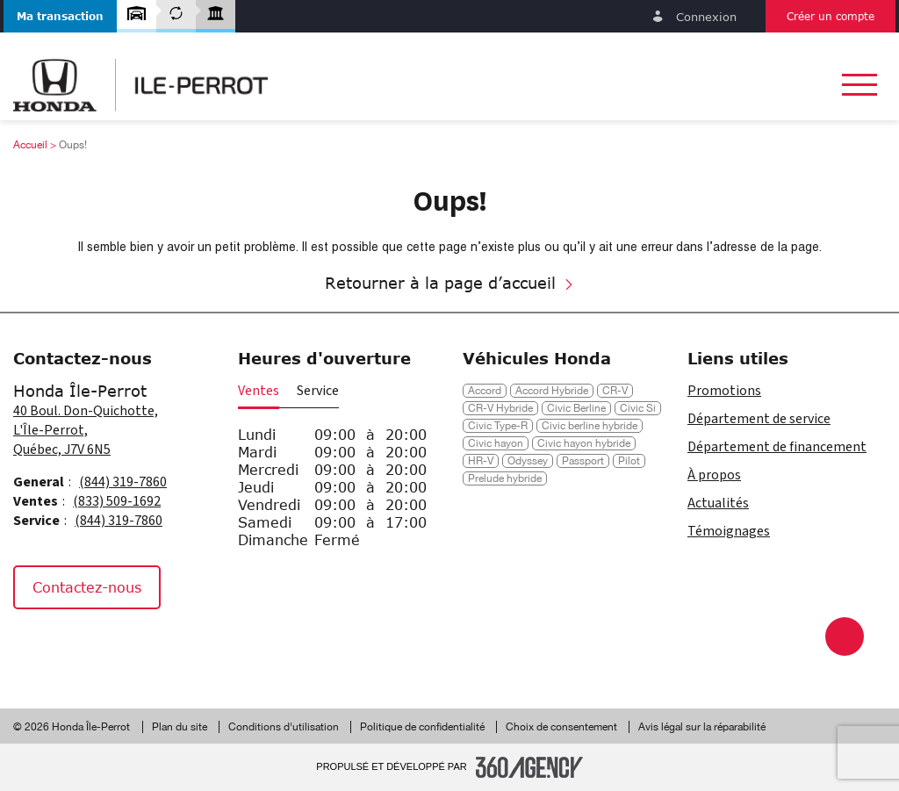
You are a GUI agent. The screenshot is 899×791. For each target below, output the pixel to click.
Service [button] (318, 390)
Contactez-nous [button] (86, 587)
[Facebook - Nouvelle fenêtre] (34, 647)
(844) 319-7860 (123, 482)
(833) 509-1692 (117, 501)
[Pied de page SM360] (529, 767)
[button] (60, 16)
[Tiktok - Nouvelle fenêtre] (118, 647)
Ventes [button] (258, 390)
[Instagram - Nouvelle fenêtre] (77, 647)
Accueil (30, 145)
